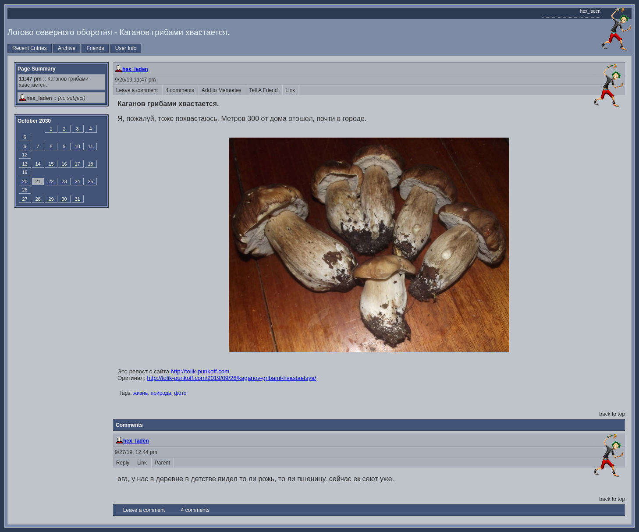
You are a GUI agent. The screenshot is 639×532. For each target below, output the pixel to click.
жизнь (140, 393)
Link (290, 90)
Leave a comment (137, 90)
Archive (66, 48)
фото (180, 393)
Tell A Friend (264, 90)
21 (37, 181)
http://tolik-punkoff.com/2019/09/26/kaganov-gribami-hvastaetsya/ (231, 378)
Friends (95, 48)
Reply (123, 463)
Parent (162, 463)
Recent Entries (29, 48)
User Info (126, 48)
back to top (612, 414)
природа (161, 393)
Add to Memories (222, 90)
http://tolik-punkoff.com (200, 371)
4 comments (181, 90)
